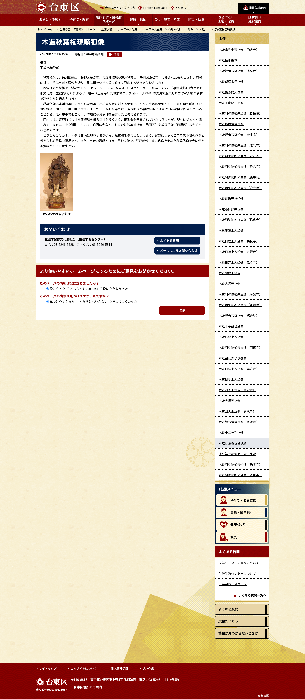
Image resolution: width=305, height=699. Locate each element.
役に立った (57, 288)
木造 (202, 29)
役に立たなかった (115, 288)
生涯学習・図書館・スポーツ (77, 29)
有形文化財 (175, 29)
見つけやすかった (62, 301)
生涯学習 (106, 29)
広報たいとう (228, 621)
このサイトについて (83, 668)
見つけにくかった (124, 301)
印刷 (116, 54)
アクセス (180, 8)
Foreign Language (155, 8)
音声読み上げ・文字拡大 (120, 8)
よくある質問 (169, 240)
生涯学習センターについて (237, 573)
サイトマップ (47, 668)
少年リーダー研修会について (239, 562)
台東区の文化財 (127, 29)
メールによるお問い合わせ (178, 250)
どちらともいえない (84, 288)
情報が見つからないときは (238, 633)
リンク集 (148, 668)
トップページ (45, 29)
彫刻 (190, 29)
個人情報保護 (119, 668)
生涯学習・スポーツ (233, 584)
